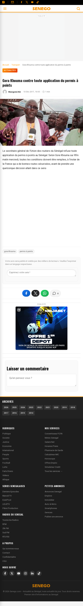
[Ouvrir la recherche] (78, 8)
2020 (56, 407)
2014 (31, 413)
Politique (6, 433)
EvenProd (6, 500)
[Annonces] (3, 2)
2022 (39, 407)
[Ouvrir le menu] (5, 8)
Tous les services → (53, 471)
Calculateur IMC (52, 454)
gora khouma (9, 251)
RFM (4, 524)
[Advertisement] (41, 37)
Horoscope (50, 459)
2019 (64, 407)
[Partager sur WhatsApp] (45, 293)
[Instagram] (25, 573)
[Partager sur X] (35, 293)
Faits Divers (7, 471)
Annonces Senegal (53, 491)
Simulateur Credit (52, 467)
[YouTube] (32, 2)
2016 (14, 413)
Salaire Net (49, 442)
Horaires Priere (51, 446)
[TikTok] (39, 573)
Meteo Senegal (51, 438)
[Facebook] (21, 2)
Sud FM (5, 532)
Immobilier (49, 500)
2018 (73, 407)
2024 (23, 407)
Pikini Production (10, 508)
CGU (4, 561)
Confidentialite (9, 557)
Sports (5, 459)
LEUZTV (6, 504)
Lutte (4, 467)
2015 (23, 413)
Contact (6, 553)
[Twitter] (27, 2)
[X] (12, 573)
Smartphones (51, 508)
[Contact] (12, 2)
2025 (14, 407)
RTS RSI (5, 537)
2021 (48, 407)
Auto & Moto (50, 504)
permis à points (26, 251)
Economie (6, 446)
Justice (5, 442)
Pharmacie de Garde (54, 450)
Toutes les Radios (10, 520)
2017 (6, 413)
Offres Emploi (51, 463)
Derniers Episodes (10, 491)
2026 (6, 407)
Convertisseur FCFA (53, 433)
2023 (31, 407)
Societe (5, 438)
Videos (5, 475)
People (5, 454)
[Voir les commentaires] (55, 293)
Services (48, 512)
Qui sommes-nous (10, 548)
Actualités (10, 70)
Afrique (5, 479)
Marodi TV (7, 496)
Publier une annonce (54, 516)
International (8, 450)
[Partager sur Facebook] (26, 293)
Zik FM (5, 528)
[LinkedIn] (32, 573)
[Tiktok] (37, 2)
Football (6, 463)
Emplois (48, 496)
